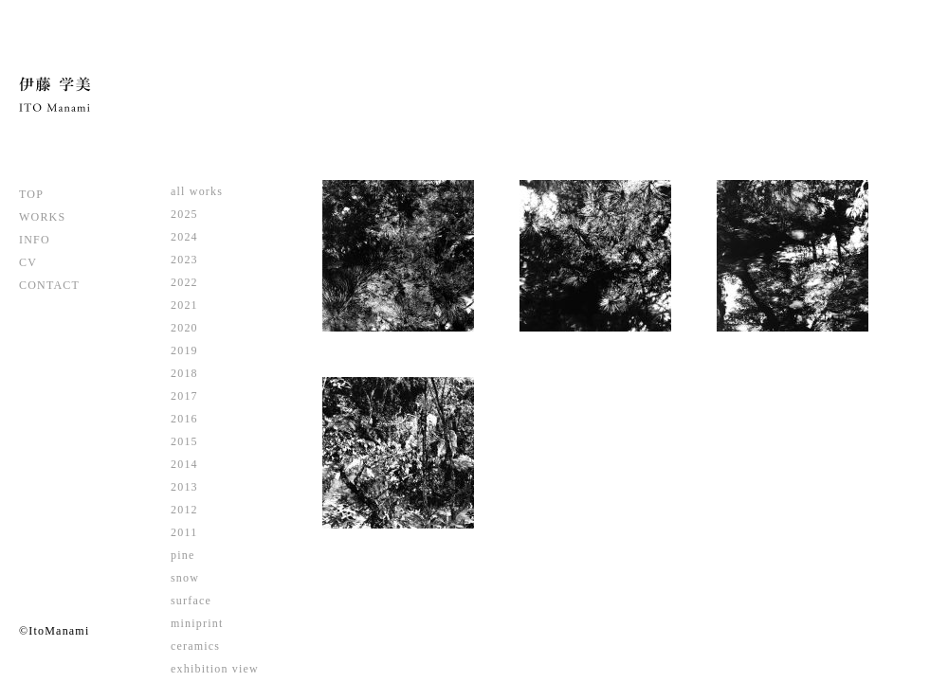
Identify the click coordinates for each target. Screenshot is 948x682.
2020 (184, 327)
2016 (184, 418)
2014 (184, 464)
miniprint (197, 623)
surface (191, 600)
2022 (184, 282)
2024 (184, 236)
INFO (34, 239)
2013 (184, 487)
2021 (184, 305)
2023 (184, 259)
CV (28, 262)
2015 (184, 441)
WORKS (42, 217)
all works (197, 191)
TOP (31, 194)
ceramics (195, 646)
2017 (184, 396)
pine (182, 555)
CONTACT (49, 285)
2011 (184, 532)
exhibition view (215, 668)
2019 (184, 350)
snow (185, 577)
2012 (184, 509)
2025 (184, 214)
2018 (184, 373)
